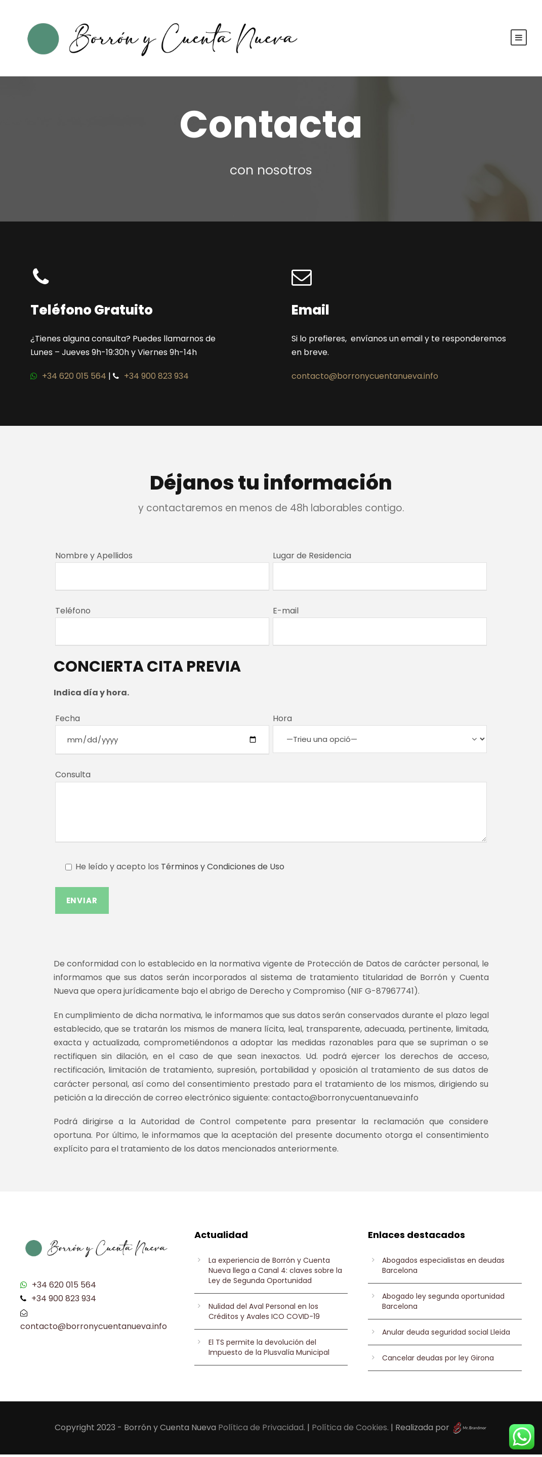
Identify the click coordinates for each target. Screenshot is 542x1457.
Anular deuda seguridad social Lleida (446, 1335)
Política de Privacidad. (261, 1430)
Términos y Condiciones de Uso (222, 869)
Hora (380, 735)
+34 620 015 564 (74, 378)
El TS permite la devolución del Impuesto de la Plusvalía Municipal (269, 1350)
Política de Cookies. (350, 1430)
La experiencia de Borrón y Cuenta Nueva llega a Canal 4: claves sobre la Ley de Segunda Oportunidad (275, 1273)
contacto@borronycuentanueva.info (364, 378)
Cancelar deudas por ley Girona (438, 1360)
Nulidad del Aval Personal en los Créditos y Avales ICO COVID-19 (264, 1314)
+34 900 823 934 (156, 378)
